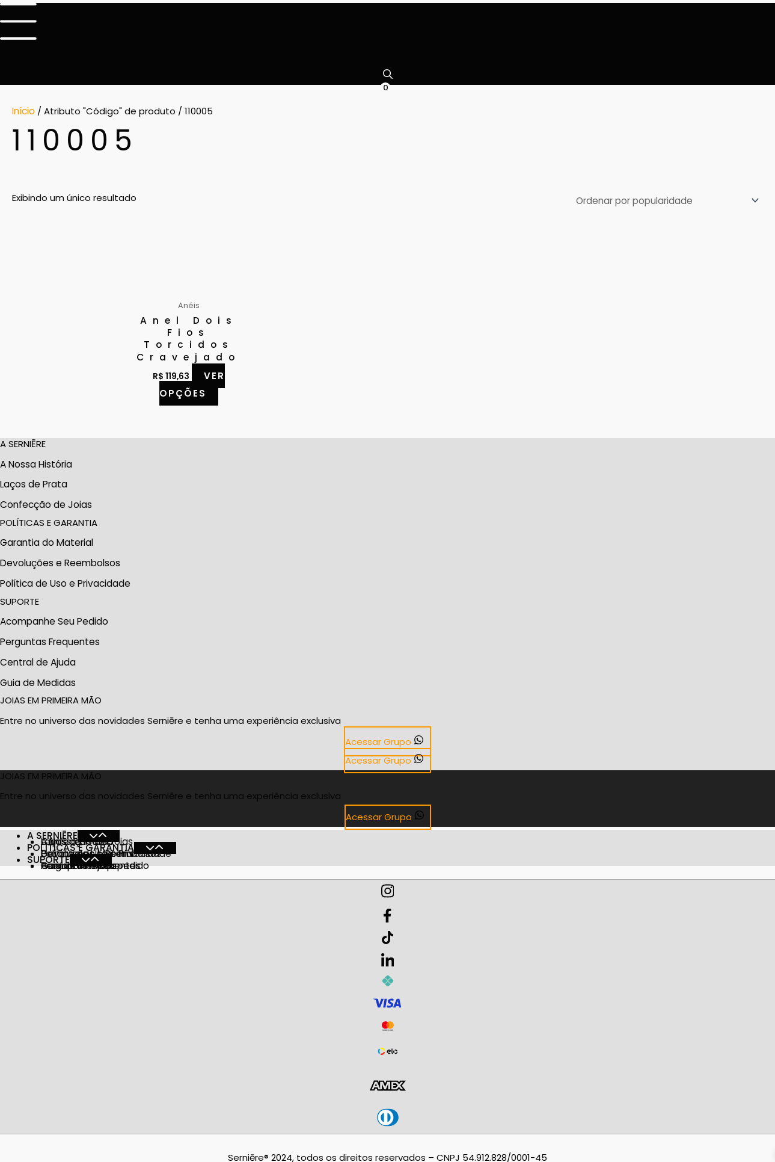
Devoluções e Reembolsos (59, 557)
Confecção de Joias (45, 499)
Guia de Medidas (37, 673)
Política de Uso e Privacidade (65, 576)
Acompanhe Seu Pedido (54, 614)
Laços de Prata (33, 480)
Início (23, 110)
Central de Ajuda (38, 653)
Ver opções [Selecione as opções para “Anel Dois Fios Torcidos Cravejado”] (192, 381)
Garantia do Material (46, 537)
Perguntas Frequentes (50, 634)
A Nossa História (36, 460)
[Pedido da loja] (666, 198)
